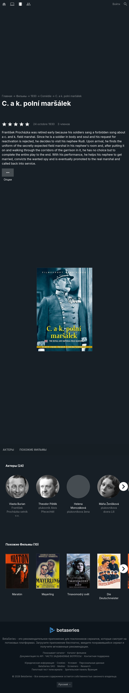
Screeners (72, 666)
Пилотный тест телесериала (47, 669)
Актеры (8, 449)
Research (85, 666)
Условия (72, 662)
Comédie (45, 96)
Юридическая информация (39, 662)
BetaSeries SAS (47, 666)
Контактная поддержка (96, 656)
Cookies (61, 662)
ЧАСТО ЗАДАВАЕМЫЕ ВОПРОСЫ (63, 656)
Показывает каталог (54, 652)
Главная (7, 96)
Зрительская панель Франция (81, 669)
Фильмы (21, 96)
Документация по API (31, 656)
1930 (34, 96)
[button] (17, 500)
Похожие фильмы (33, 449)
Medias (61, 666)
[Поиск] (125, 4)
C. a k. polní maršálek (68, 96)
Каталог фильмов (76, 652)
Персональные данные (91, 662)
